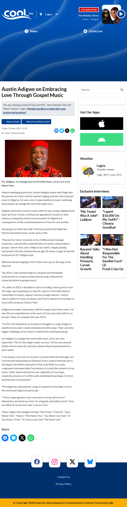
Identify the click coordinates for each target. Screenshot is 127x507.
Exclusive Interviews (94, 191)
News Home (13, 121)
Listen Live (92, 31)
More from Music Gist (38, 121)
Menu (31, 31)
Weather (86, 158)
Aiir (111, 502)
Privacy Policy (63, 483)
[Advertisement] (63, 59)
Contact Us (63, 476)
